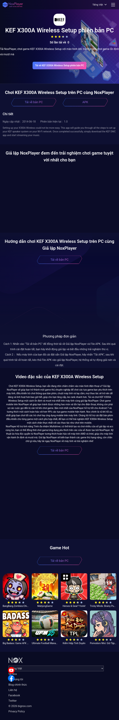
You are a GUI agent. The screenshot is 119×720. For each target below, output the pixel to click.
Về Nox (12, 674)
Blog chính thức (17, 684)
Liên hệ (12, 690)
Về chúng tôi (15, 679)
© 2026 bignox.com (20, 706)
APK (85, 102)
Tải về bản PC (34, 102)
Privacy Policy (16, 711)
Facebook (14, 695)
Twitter (12, 700)
